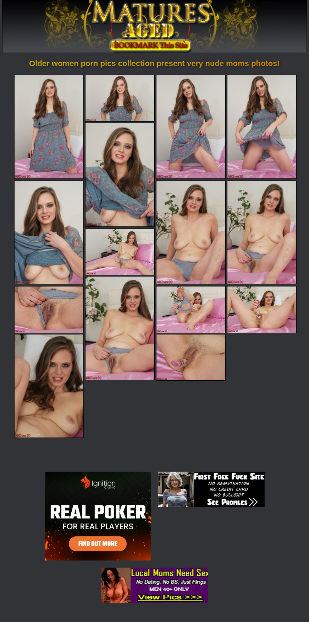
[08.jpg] (262, 232)
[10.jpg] (120, 328)
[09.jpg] (120, 252)
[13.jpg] (262, 309)
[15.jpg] (191, 357)
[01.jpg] (49, 126)
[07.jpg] (191, 232)
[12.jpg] (191, 309)
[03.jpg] (191, 126)
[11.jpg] (49, 309)
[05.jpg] (120, 174)
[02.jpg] (120, 98)
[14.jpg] (49, 386)
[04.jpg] (262, 126)
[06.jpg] (49, 232)
